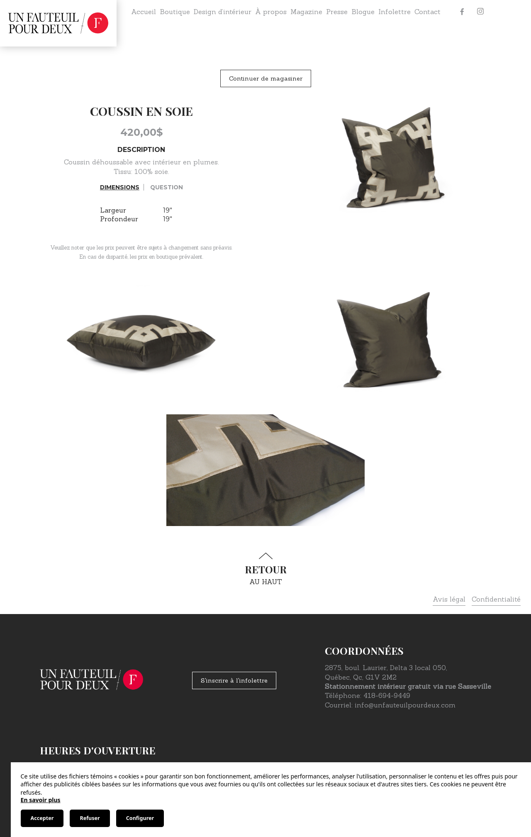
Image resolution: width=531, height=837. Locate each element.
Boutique (175, 11)
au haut (265, 569)
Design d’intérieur (222, 11)
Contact (427, 11)
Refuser (90, 818)
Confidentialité (496, 599)
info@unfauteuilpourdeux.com (405, 705)
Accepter (42, 818)
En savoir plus (41, 800)
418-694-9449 (386, 695)
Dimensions (119, 187)
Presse (337, 11)
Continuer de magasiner (265, 78)
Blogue (363, 11)
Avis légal (449, 599)
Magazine (306, 11)
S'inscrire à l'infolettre (234, 680)
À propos (271, 11)
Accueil (143, 11)
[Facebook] (462, 11)
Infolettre (394, 11)
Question (166, 187)
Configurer (140, 818)
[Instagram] (480, 11)
